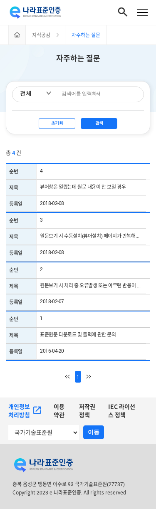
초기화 (57, 123)
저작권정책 (87, 411)
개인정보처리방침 (24, 411)
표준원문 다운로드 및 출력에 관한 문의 (78, 334)
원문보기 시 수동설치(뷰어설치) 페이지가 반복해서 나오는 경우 (93, 235)
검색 (99, 123)
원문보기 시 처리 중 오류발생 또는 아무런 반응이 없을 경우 (93, 285)
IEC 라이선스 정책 (121, 411)
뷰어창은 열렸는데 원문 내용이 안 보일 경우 (83, 186)
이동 (93, 432)
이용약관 (59, 411)
